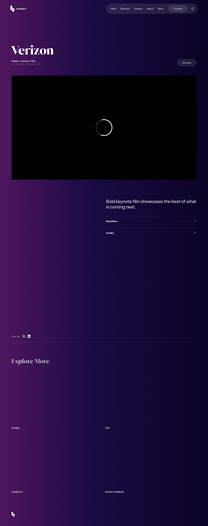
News (161, 8)
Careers (138, 8)
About (150, 8)
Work (113, 8)
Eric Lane (186, 62)
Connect (177, 8)
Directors (125, 8)
